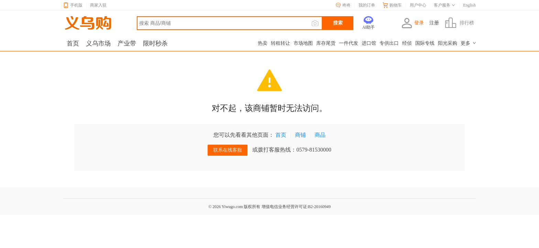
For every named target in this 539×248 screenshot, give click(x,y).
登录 (413, 23)
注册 (434, 23)
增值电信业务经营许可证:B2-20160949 (296, 206)
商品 (320, 135)
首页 (280, 135)
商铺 (300, 135)
